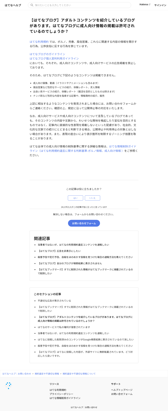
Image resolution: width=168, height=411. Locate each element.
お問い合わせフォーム (84, 224)
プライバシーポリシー (61, 391)
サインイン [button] (160, 5)
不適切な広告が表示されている (55, 298)
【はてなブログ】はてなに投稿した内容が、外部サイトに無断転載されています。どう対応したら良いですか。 (85, 351)
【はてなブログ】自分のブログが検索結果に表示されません (70, 262)
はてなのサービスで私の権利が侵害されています (64, 322)
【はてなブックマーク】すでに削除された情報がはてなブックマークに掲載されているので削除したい (84, 269)
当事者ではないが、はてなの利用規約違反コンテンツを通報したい (74, 245)
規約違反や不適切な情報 (47, 370)
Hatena (144, 4)
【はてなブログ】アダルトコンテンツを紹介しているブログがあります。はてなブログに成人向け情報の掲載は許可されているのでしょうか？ (85, 315)
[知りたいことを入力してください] (79, 5)
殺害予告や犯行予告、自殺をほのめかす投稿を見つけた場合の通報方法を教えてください (85, 256)
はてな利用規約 (39, 42)
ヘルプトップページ (122, 387)
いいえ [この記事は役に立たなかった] (92, 198)
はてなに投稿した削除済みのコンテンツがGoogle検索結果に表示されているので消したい (85, 336)
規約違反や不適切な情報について (79, 370)
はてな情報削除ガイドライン (64, 395)
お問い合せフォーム (122, 391)
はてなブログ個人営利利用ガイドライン (54, 58)
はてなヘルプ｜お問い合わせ (16, 370)
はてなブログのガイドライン (47, 54)
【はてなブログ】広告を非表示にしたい (59, 250)
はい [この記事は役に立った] (75, 198)
